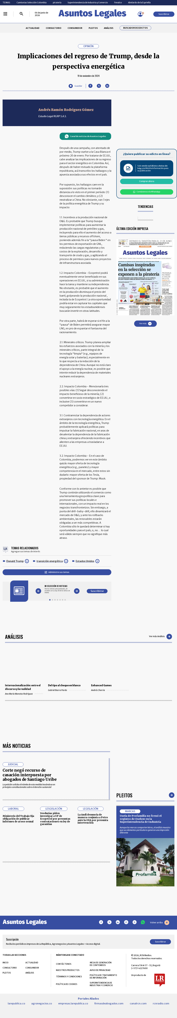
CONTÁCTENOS (63, 964)
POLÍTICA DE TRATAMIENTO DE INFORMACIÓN (103, 976)
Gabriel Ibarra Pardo (67, 690)
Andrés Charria (110, 690)
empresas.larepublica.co (73, 1003)
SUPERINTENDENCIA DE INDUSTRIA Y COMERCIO (101, 984)
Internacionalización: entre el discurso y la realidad (22, 687)
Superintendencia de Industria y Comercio (88, 2)
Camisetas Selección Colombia (31, 2)
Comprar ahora (146, 181)
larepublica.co (16, 1003)
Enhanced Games (101, 685)
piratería (57, 2)
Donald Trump (15, 561)
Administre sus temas (57, 572)
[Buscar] (21, 14)
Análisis (14, 636)
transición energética (49, 561)
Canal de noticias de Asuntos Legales (85, 136)
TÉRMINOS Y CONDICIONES (69, 976)
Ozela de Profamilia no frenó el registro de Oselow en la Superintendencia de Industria (141, 818)
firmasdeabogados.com (108, 1003)
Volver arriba (159, 922)
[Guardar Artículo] (75, 86)
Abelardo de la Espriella (139, 2)
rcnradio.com (161, 1003)
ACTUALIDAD (32, 28)
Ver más (145, 323)
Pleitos (124, 795)
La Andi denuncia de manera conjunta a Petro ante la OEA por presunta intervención (93, 818)
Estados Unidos (85, 561)
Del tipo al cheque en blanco (64, 685)
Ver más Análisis (160, 636)
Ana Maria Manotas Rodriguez (24, 693)
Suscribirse (164, 14)
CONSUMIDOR (75, 28)
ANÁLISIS (108, 28)
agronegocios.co (41, 1003)
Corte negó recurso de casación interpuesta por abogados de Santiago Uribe (30, 775)
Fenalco (118, 2)
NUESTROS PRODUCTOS (68, 970)
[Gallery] (57, 589)
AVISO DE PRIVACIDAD (100, 970)
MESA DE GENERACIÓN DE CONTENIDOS (100, 963)
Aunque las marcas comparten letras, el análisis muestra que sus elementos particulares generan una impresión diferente (145, 830)
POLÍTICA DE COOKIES (66, 984)
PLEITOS (93, 28)
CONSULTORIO (53, 28)
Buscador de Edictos (135, 28)
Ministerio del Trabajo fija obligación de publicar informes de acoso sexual (18, 819)
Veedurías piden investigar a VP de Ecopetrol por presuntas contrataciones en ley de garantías (55, 819)
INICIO (5, 962)
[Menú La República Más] (5, 14)
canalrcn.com (138, 1003)
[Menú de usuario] (140, 14)
